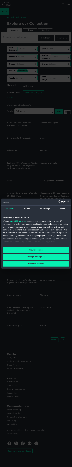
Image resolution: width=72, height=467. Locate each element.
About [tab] (62, 209)
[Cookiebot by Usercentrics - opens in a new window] (58, 202)
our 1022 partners (18, 221)
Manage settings (36, 257)
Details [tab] (27, 209)
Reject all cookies (36, 264)
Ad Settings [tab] (45, 209)
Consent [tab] (9, 209)
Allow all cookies (36, 250)
